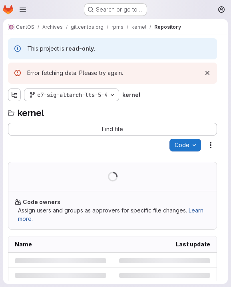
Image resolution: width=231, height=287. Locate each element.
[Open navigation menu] (22, 9)
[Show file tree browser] (14, 94)
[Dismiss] (207, 73)
